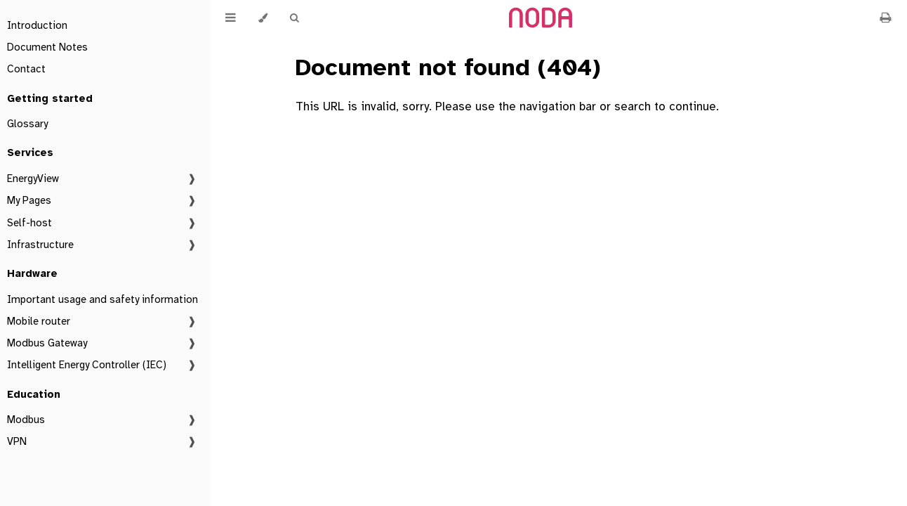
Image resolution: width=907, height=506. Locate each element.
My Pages (29, 200)
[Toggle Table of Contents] (230, 18)
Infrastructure (40, 244)
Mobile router (38, 321)
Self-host (29, 222)
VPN (17, 441)
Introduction (37, 25)
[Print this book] (885, 18)
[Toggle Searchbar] (294, 18)
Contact (26, 69)
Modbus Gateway (47, 343)
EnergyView (33, 178)
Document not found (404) (448, 67)
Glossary (27, 123)
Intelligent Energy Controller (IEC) (86, 364)
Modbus (26, 419)
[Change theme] (263, 18)
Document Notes (47, 47)
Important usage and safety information (102, 299)
